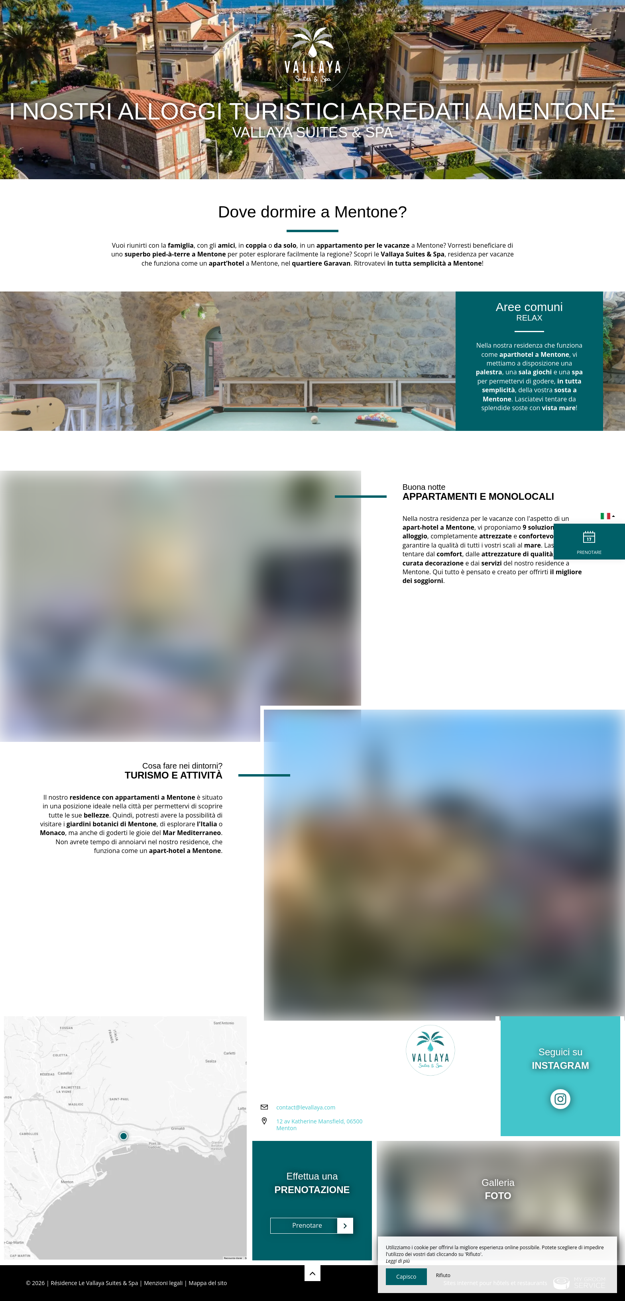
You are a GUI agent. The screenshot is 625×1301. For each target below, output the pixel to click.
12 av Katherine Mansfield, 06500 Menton (319, 1125)
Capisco (406, 1276)
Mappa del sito (208, 1283)
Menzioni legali (163, 1283)
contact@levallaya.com (305, 1108)
